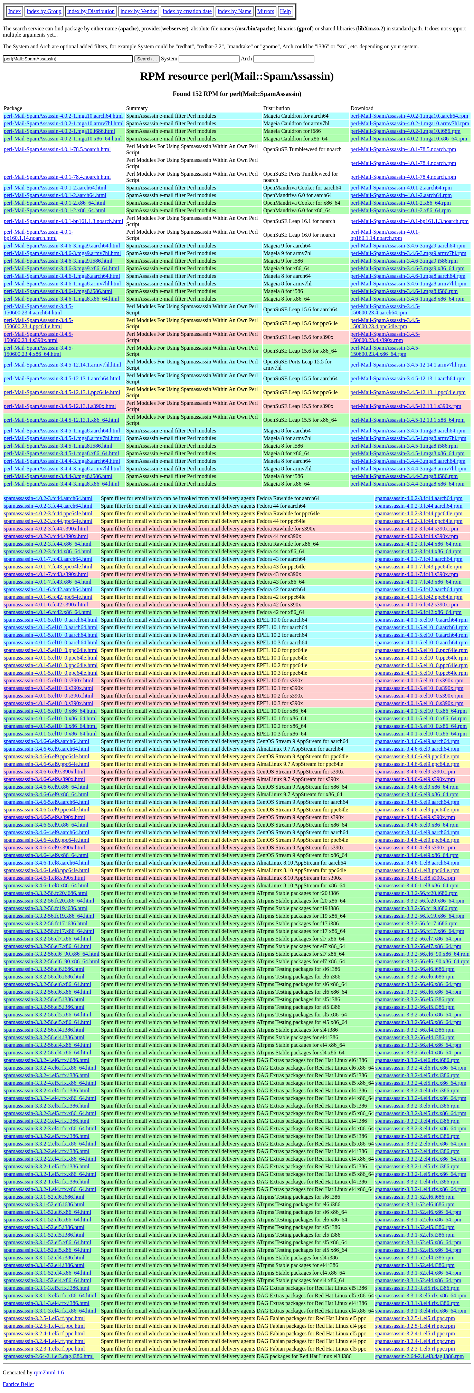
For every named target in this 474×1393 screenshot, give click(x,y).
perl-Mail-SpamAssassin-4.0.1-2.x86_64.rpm (400, 203)
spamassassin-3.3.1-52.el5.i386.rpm (415, 1227)
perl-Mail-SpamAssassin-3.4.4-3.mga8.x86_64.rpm (407, 484)
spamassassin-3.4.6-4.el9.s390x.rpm (415, 847)
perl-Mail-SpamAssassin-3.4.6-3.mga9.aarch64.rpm (407, 246)
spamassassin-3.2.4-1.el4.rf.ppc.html (44, 1341)
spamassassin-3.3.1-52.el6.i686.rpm (415, 1197)
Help (285, 11)
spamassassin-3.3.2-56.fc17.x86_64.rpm (419, 931)
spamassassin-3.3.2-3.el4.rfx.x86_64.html (50, 1128)
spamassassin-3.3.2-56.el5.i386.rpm (415, 999)
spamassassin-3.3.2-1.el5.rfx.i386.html (46, 1166)
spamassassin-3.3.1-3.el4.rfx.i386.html (46, 1303)
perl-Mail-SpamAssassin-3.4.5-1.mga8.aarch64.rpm (407, 431)
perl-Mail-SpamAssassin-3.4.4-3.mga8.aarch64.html (62, 461)
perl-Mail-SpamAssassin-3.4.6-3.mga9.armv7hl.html (62, 253)
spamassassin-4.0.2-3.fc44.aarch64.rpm (419, 498)
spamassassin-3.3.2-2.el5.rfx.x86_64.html (50, 1144)
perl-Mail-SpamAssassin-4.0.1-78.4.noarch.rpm (403, 163)
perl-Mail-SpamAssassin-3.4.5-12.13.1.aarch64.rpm (407, 378)
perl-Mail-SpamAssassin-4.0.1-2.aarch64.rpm (401, 188)
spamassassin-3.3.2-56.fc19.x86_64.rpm (419, 916)
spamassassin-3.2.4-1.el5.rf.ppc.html (44, 1333)
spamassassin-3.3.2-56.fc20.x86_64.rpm (419, 901)
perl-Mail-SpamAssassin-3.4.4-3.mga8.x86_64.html (61, 484)
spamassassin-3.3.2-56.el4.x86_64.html (47, 1045)
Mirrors (265, 11)
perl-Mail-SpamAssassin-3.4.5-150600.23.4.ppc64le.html (38, 323)
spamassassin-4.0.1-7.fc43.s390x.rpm (416, 574)
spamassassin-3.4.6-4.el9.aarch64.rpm (417, 832)
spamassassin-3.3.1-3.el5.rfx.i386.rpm (417, 1288)
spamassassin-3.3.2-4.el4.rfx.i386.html (46, 1090)
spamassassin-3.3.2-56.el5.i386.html (44, 999)
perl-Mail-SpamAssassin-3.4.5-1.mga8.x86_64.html (61, 453)
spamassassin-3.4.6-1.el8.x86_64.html (46, 885)
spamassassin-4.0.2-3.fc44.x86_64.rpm (418, 544)
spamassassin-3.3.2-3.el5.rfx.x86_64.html (50, 1113)
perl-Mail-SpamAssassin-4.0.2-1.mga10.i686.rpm (405, 131)
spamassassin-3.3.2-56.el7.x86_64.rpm (418, 939)
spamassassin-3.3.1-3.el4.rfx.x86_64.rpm (420, 1311)
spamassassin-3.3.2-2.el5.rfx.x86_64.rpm (420, 1144)
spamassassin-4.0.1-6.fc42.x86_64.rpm (418, 612)
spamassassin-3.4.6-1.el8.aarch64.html (46, 863)
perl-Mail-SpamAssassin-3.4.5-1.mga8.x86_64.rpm (407, 453)
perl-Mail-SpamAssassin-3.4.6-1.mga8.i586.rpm (404, 291)
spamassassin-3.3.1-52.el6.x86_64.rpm (418, 1212)
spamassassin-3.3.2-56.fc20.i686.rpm (416, 893)
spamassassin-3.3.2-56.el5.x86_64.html (47, 1014)
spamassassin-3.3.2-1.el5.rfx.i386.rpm (417, 1166)
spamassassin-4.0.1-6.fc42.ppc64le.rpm (419, 597)
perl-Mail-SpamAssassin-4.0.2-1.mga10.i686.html (59, 131)
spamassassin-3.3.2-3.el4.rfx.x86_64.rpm (420, 1128)
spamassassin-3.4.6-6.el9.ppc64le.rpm (417, 756)
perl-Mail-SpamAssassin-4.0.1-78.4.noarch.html (57, 177)
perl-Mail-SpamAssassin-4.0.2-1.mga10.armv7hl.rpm (409, 123)
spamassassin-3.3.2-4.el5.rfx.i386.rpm (417, 1075)
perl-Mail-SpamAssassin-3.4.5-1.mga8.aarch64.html (62, 431)
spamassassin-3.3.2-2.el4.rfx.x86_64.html (50, 1159)
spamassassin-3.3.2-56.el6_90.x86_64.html (51, 954)
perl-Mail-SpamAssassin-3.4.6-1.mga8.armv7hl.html (62, 283)
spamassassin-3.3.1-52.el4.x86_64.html (47, 1273)
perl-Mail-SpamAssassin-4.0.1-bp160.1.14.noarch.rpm (385, 235)
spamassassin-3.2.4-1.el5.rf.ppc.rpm (415, 1333)
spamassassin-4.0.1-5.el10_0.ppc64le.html (51, 650)
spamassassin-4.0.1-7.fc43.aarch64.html (48, 559)
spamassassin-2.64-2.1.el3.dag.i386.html (49, 1356)
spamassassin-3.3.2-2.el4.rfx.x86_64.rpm (420, 1159)
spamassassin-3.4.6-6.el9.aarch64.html (46, 741)
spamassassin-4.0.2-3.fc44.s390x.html (46, 529)
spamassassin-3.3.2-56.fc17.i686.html (45, 923)
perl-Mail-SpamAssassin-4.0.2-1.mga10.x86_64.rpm (408, 139)
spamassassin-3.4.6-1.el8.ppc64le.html (46, 870)
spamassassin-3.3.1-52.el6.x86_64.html (47, 1212)
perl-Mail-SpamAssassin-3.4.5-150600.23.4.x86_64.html (38, 351)
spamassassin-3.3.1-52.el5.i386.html (44, 1227)
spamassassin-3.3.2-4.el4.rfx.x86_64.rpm (420, 1098)
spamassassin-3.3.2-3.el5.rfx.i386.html (46, 1106)
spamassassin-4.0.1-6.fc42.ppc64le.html (48, 597)
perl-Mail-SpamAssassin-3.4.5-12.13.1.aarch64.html (62, 378)
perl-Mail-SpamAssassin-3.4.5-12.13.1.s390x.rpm (405, 406)
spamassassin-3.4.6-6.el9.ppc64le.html (46, 756)
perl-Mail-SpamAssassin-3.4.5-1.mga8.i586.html (58, 446)
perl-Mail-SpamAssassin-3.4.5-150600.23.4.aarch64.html (38, 309)
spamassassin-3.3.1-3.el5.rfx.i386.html (46, 1288)
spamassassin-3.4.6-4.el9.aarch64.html (46, 832)
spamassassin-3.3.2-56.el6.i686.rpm (415, 969)
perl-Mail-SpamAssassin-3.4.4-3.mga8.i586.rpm (404, 476)
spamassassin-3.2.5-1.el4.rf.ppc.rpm (415, 1326)
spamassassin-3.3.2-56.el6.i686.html (44, 969)
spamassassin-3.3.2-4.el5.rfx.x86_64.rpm (420, 1083)
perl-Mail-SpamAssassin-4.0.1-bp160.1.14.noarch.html (38, 235)
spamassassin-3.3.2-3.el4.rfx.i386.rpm (417, 1121)
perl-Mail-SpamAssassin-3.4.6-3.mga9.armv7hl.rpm (408, 253)
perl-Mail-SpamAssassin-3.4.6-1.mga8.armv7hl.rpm (408, 283)
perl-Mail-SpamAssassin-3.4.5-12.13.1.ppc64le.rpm (407, 392)
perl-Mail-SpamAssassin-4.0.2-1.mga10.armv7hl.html (64, 123)
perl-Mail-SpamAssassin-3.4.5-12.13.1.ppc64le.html (62, 392)
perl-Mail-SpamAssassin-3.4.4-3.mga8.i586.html (58, 476)
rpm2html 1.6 (49, 1372)
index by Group (44, 11)
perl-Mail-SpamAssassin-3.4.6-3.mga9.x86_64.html (61, 268)
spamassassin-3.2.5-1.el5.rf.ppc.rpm (415, 1318)
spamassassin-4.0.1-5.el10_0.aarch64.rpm (421, 620)
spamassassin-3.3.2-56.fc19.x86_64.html (49, 916)
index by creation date (187, 11)
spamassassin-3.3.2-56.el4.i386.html (44, 1030)
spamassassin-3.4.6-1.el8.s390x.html (44, 878)
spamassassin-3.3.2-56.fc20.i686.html (45, 893)
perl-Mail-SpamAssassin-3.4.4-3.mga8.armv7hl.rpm (408, 468)
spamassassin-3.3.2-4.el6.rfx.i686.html (46, 1060)
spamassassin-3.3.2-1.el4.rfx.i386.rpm (417, 1182)
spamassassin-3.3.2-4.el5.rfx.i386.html (46, 1075)
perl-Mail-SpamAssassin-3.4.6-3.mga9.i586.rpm (404, 261)
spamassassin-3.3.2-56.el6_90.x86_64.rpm (422, 954)
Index (14, 11)
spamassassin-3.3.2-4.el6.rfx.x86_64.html (50, 1068)
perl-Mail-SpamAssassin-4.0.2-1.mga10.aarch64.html (63, 116)
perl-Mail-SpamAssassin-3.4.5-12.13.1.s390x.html (60, 406)
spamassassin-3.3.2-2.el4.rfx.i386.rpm (417, 1151)
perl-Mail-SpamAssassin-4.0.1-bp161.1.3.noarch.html (63, 221)
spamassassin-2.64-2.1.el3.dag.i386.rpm (419, 1356)
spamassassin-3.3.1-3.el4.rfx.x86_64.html (50, 1311)
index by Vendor (139, 11)
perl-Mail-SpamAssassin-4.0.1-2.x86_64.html (54, 203)
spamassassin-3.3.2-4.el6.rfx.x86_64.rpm (420, 1068)
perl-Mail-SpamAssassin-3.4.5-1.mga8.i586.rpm (404, 446)
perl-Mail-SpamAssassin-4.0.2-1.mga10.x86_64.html (63, 139)
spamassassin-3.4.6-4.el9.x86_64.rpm (416, 855)
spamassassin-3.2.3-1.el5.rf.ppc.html (44, 1349)
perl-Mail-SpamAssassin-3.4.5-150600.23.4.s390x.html (38, 337)
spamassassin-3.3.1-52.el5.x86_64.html (47, 1242)
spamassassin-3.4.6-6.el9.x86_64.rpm (416, 787)
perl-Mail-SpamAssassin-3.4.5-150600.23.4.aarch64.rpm (385, 309)
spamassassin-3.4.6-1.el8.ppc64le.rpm (417, 870)
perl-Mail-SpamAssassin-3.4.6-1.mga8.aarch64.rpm (407, 276)
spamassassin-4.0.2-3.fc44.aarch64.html (48, 498)
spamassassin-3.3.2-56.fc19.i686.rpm (416, 908)
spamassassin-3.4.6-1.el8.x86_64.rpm (416, 885)
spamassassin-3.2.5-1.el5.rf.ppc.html (44, 1318)
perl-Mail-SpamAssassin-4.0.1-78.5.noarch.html (57, 149)
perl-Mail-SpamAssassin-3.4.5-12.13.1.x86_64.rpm (407, 420)
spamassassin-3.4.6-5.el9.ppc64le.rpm (417, 809)
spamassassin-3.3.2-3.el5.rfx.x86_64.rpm (420, 1113)
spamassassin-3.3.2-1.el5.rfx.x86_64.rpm (420, 1174)
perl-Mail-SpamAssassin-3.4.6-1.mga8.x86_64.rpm (407, 299)
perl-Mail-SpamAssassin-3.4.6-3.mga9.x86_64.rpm (407, 268)
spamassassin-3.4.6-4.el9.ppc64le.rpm (417, 840)
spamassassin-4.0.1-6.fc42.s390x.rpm (416, 604)
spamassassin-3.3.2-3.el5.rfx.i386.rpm (417, 1106)
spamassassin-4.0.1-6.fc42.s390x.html (46, 604)
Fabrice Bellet (18, 1384)
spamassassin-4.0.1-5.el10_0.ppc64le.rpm (421, 650)
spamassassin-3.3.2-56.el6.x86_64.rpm (418, 984)
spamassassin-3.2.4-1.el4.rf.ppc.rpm (415, 1341)
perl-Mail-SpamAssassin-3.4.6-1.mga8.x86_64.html (61, 299)
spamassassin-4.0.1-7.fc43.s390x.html (46, 574)
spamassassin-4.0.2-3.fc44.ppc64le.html (48, 513)
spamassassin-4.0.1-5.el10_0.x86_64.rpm (421, 711)
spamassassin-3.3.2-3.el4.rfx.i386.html (46, 1121)
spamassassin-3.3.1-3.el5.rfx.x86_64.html (50, 1295)
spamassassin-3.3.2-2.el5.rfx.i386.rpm (417, 1136)
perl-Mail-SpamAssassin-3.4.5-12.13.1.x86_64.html (61, 420)
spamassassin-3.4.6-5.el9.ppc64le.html (46, 809)
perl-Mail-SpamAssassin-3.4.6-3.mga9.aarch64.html (62, 246)
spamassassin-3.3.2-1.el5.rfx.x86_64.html (50, 1174)
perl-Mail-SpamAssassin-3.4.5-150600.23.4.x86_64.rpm (385, 351)
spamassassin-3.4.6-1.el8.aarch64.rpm (417, 863)
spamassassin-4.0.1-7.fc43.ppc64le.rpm (419, 566)
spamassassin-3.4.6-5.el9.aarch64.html (46, 802)
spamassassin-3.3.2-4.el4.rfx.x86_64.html (50, 1098)
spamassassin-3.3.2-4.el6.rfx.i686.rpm (417, 1060)
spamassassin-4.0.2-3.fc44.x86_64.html (48, 544)
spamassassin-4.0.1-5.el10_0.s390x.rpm (419, 680)
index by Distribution (91, 11)
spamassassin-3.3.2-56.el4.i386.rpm (415, 1030)
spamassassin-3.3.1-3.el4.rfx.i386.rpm (417, 1303)
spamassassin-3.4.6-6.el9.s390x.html (44, 772)
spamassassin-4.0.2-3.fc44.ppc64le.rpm (419, 513)
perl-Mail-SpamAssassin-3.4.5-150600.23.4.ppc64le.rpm (385, 323)
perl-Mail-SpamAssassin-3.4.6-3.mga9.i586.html (58, 261)
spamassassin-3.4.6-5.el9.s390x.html (44, 817)
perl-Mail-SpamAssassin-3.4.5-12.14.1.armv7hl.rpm (408, 365)
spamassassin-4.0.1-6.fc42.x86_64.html (48, 612)
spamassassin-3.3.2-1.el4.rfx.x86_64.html (50, 1189)
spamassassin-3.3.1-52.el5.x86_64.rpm (418, 1242)
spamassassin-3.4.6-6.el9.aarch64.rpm (417, 741)
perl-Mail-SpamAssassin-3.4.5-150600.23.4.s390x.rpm (385, 337)
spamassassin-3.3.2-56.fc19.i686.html (45, 908)
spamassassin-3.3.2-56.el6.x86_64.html (47, 984)
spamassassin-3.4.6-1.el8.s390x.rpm (415, 878)
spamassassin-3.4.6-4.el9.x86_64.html (46, 855)
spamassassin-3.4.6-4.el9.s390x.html (44, 847)
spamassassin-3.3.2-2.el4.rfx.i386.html (46, 1151)
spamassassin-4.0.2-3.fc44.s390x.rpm (416, 529)
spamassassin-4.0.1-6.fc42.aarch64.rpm (419, 589)
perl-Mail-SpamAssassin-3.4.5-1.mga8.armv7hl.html (62, 438)
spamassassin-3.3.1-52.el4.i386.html (44, 1257)
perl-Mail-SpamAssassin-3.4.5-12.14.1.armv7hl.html (62, 365)
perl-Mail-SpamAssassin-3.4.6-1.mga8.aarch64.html (62, 276)
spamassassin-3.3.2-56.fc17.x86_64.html (49, 931)
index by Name (235, 11)
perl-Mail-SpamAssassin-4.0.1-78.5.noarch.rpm (403, 149)
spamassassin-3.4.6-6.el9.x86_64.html (46, 787)
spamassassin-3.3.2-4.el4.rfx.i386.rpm (417, 1090)
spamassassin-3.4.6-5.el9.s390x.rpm (415, 817)
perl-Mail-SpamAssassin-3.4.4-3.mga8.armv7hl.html (62, 468)
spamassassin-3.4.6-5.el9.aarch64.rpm (417, 802)
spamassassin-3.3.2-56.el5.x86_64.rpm (418, 1014)
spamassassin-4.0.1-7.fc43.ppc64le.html (48, 566)
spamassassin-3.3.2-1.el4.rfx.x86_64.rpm (420, 1189)
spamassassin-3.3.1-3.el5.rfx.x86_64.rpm (420, 1295)
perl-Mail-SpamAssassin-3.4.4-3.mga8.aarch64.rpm (407, 461)
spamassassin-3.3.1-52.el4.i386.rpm (415, 1257)
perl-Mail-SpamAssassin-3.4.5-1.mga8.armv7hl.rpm (408, 438)
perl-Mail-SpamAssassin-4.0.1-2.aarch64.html (55, 188)
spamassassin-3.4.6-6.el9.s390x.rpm (415, 772)
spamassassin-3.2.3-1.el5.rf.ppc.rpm (415, 1349)
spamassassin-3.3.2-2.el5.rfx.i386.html (46, 1136)
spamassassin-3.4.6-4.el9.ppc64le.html (46, 840)
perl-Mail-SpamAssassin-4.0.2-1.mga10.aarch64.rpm (409, 116)
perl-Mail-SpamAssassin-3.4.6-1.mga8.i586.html (58, 291)
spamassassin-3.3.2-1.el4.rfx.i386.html (46, 1182)
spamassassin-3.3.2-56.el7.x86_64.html (47, 939)
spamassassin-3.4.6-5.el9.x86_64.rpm (416, 825)
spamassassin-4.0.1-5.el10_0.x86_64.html (50, 711)
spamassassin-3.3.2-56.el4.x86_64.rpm (418, 1045)
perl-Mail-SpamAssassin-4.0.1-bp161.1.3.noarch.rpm (409, 221)
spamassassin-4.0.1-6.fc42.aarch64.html (48, 589)
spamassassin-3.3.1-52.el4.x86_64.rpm (418, 1273)
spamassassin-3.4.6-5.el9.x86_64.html (46, 825)
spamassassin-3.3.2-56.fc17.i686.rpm (416, 923)
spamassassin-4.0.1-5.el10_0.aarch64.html (51, 620)
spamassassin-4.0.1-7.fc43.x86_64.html (48, 582)
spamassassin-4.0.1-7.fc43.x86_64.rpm (418, 582)
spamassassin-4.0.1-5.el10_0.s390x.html (48, 680)
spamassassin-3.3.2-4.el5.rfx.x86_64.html (50, 1083)
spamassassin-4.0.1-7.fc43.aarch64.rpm (419, 559)
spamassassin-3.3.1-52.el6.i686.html (44, 1197)
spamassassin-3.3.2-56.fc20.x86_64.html (49, 901)
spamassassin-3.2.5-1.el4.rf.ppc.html (44, 1326)
